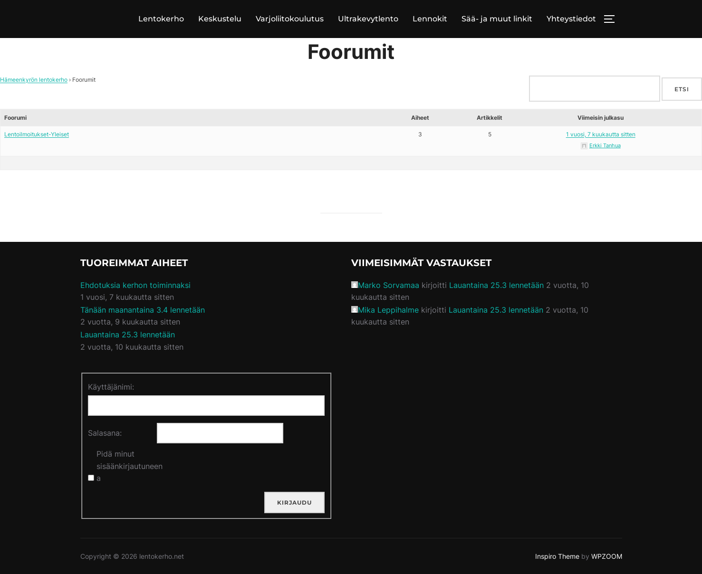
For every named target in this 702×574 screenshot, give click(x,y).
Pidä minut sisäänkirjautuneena (129, 466)
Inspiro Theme (557, 556)
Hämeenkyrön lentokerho (33, 79)
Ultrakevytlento (368, 18)
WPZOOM (606, 556)
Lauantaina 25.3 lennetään (127, 334)
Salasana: (105, 433)
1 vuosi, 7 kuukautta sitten (600, 134)
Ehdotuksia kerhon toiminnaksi (135, 285)
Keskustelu (219, 18)
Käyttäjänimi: (111, 387)
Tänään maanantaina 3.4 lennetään (142, 310)
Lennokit (430, 18)
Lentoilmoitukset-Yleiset (36, 134)
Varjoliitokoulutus (290, 18)
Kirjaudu (294, 502)
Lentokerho (161, 18)
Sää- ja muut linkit (497, 18)
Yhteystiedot (571, 18)
